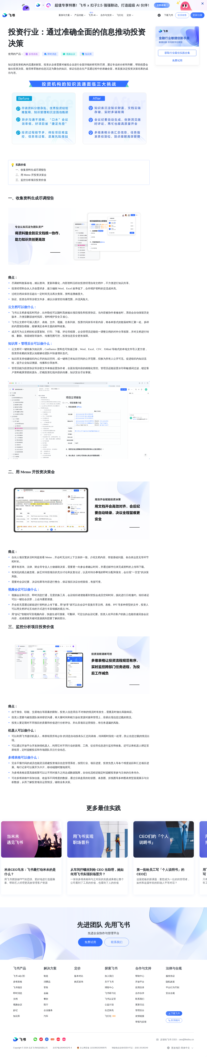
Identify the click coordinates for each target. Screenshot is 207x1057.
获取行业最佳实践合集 (177, 52)
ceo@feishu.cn (186, 1039)
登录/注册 (197, 15)
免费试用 (177, 60)
